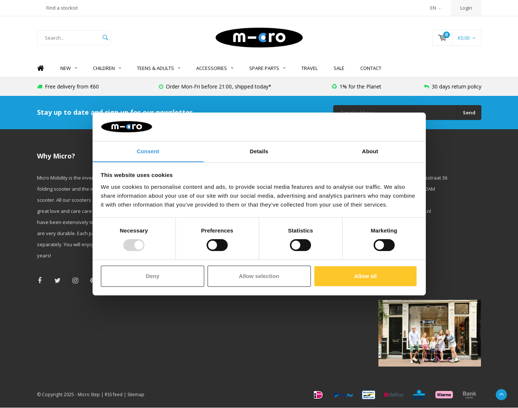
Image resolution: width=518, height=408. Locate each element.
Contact (370, 68)
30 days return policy (452, 86)
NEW (68, 68)
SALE (339, 68)
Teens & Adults (158, 68)
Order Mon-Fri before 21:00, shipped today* (215, 86)
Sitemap (135, 395)
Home (41, 69)
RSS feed (114, 395)
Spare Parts (267, 68)
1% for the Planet (356, 86)
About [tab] (370, 151)
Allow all (365, 276)
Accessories (214, 68)
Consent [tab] (148, 151)
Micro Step (89, 395)
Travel (309, 68)
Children (107, 68)
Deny (153, 276)
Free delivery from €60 (68, 86)
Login (466, 7)
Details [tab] (259, 151)
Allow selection (259, 276)
